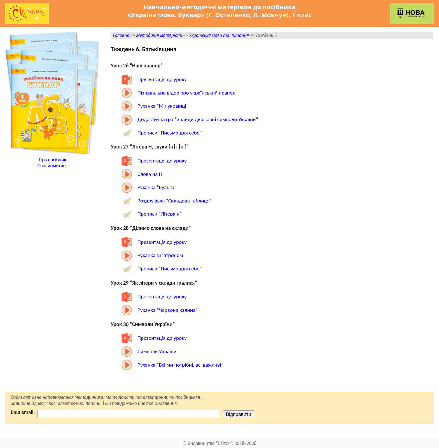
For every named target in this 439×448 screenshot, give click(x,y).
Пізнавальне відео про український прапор (186, 92)
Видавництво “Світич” (210, 443)
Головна (121, 35)
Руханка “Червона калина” (167, 310)
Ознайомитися (52, 166)
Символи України (157, 351)
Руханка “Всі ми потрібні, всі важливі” (180, 365)
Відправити (238, 414)
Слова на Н (149, 174)
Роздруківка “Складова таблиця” (174, 200)
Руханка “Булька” (156, 187)
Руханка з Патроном (160, 255)
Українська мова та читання (219, 35)
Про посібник (52, 160)
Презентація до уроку (162, 79)
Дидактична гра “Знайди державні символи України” (197, 119)
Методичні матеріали (159, 35)
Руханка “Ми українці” (162, 106)
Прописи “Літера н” (159, 214)
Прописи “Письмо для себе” (169, 132)
